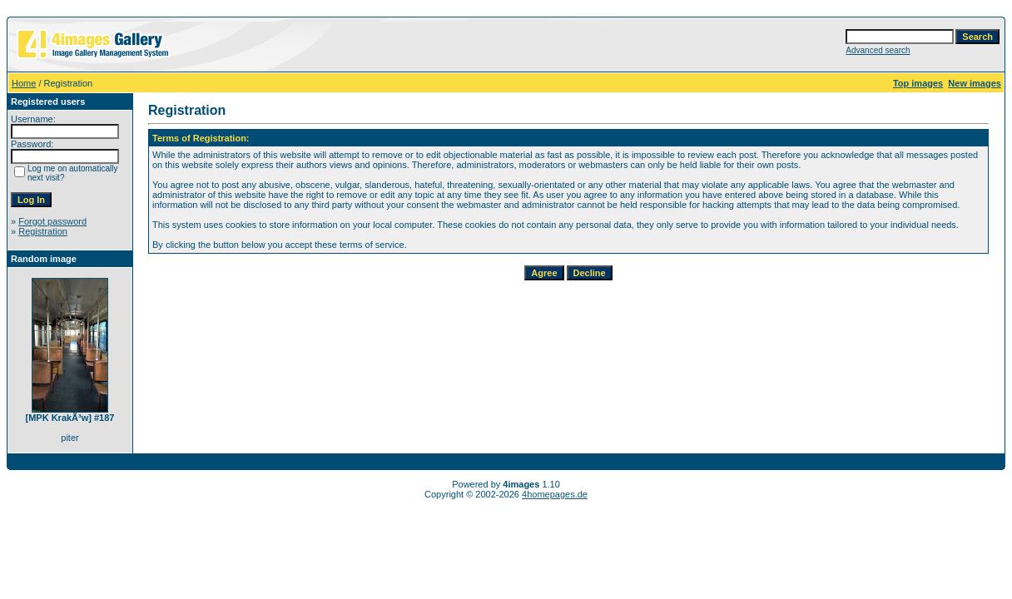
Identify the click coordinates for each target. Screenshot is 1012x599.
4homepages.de (555, 494)
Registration (42, 231)
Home (24, 83)
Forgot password (52, 221)
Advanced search (878, 50)
